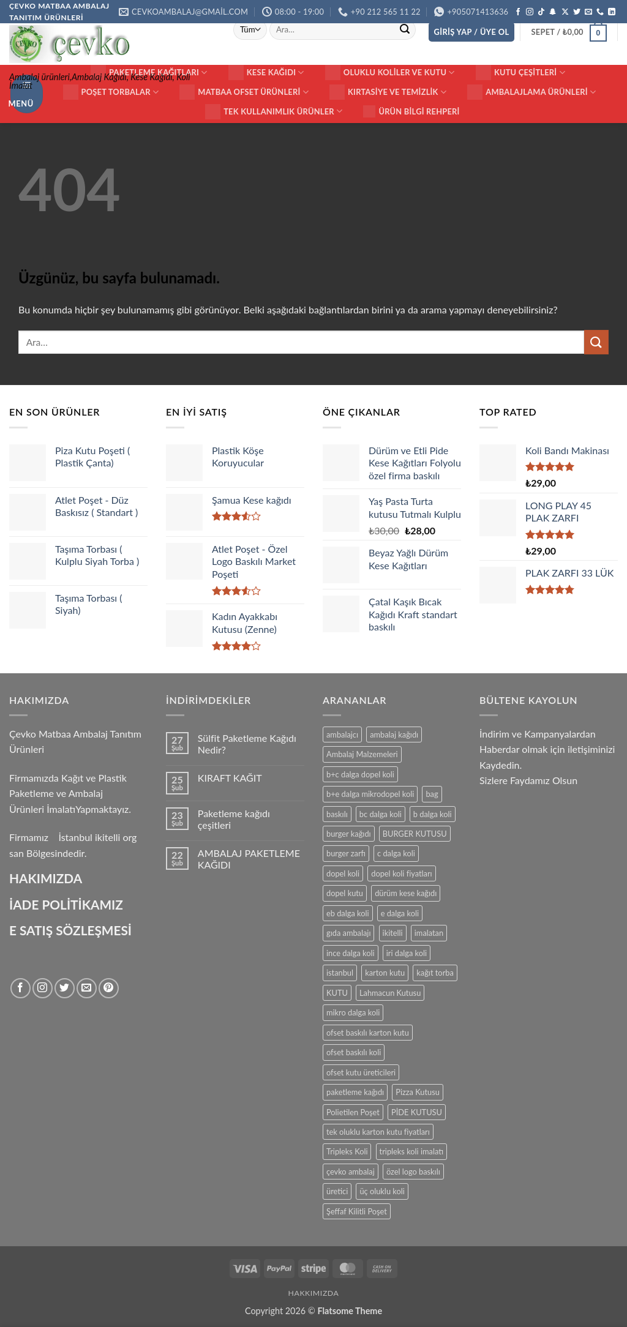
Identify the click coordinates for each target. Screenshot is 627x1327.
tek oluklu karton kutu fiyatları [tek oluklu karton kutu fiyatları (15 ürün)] (378, 1132)
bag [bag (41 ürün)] (432, 794)
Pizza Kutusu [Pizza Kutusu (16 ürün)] (418, 1092)
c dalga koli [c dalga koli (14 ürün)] (396, 853)
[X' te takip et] (565, 12)
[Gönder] (404, 29)
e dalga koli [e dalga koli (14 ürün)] (400, 913)
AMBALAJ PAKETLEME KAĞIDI (249, 858)
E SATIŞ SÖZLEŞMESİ (70, 930)
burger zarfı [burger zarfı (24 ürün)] (346, 853)
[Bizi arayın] (600, 12)
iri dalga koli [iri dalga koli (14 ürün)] (406, 953)
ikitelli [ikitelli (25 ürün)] (393, 933)
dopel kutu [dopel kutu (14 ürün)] (344, 893)
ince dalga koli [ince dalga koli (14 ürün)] (350, 953)
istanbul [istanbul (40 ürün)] (339, 972)
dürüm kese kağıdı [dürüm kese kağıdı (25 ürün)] (406, 893)
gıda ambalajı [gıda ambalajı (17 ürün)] (348, 933)
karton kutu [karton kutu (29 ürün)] (385, 972)
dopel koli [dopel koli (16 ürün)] (342, 873)
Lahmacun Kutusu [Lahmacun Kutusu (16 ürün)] (390, 993)
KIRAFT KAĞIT (230, 777)
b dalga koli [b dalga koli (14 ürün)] (432, 814)
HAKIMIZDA (45, 878)
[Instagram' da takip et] (529, 12)
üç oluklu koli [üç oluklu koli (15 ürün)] (381, 1191)
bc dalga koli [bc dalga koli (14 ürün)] (380, 814)
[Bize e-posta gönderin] (588, 12)
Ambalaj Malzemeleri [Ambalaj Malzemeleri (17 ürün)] (362, 754)
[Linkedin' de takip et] (611, 12)
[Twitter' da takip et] (576, 12)
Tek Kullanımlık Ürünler (273, 111)
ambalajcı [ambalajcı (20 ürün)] (342, 734)
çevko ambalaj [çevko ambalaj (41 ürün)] (350, 1171)
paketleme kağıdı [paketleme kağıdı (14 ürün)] (355, 1092)
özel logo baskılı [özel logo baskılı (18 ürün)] (413, 1171)
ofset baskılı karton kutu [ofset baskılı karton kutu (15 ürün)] (367, 1032)
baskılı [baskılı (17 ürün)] (337, 814)
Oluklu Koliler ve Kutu (390, 72)
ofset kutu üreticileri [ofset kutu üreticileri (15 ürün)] (361, 1072)
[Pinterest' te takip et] (109, 988)
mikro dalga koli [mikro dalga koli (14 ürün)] (353, 1012)
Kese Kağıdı (266, 72)
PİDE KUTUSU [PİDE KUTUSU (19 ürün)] (416, 1112)
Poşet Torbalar (111, 92)
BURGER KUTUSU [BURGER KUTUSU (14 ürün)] (415, 834)
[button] (472, 32)
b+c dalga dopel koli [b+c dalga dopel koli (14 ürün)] (360, 774)
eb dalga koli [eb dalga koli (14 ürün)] (347, 913)
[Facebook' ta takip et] (518, 12)
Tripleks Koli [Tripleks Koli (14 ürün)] (346, 1151)
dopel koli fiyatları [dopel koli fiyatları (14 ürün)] (401, 873)
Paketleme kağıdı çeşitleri (234, 819)
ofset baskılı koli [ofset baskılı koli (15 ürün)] (353, 1052)
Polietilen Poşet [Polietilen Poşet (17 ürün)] (353, 1112)
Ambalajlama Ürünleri (531, 92)
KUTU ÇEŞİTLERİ (520, 72)
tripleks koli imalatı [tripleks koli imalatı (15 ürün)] (411, 1151)
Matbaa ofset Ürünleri (244, 92)
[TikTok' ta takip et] (541, 12)
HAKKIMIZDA (313, 1293)
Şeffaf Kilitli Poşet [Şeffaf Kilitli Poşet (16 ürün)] (356, 1211)
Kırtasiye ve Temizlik (387, 92)
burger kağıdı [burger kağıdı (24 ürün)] (348, 834)
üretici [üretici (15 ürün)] (337, 1191)
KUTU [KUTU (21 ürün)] (337, 993)
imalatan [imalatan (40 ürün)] (429, 933)
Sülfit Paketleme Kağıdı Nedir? (247, 743)
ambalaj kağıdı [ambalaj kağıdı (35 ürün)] (394, 734)
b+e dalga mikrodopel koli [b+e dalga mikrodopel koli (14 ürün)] (370, 794)
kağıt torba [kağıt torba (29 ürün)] (434, 972)
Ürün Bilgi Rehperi (411, 111)
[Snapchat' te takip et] (553, 12)
